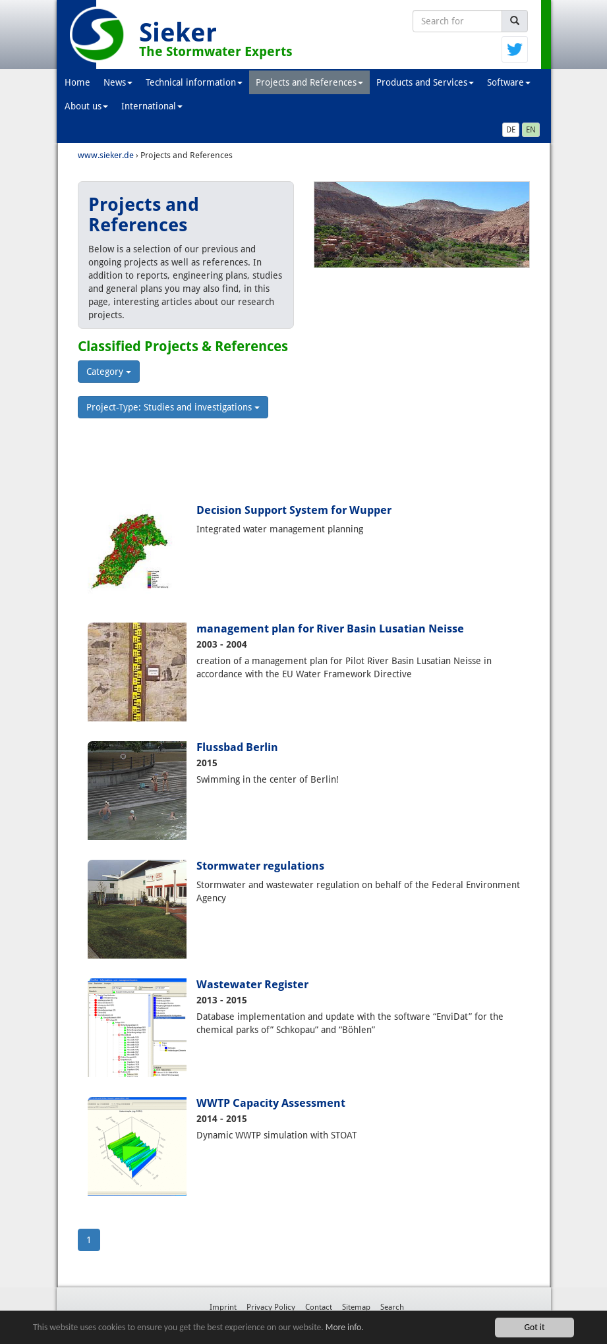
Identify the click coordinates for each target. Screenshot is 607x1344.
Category (108, 371)
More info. (345, 1327)
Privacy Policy (270, 1307)
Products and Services (425, 82)
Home (77, 82)
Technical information (194, 82)
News (117, 82)
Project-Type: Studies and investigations (173, 407)
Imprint (223, 1307)
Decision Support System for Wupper (293, 510)
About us (86, 106)
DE (510, 129)
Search (392, 1307)
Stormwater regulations (260, 865)
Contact (318, 1307)
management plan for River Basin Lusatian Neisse (330, 628)
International (152, 106)
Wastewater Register (252, 984)
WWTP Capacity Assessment (270, 1102)
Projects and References (309, 82)
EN (531, 129)
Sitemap (356, 1307)
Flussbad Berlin (237, 747)
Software (509, 82)
